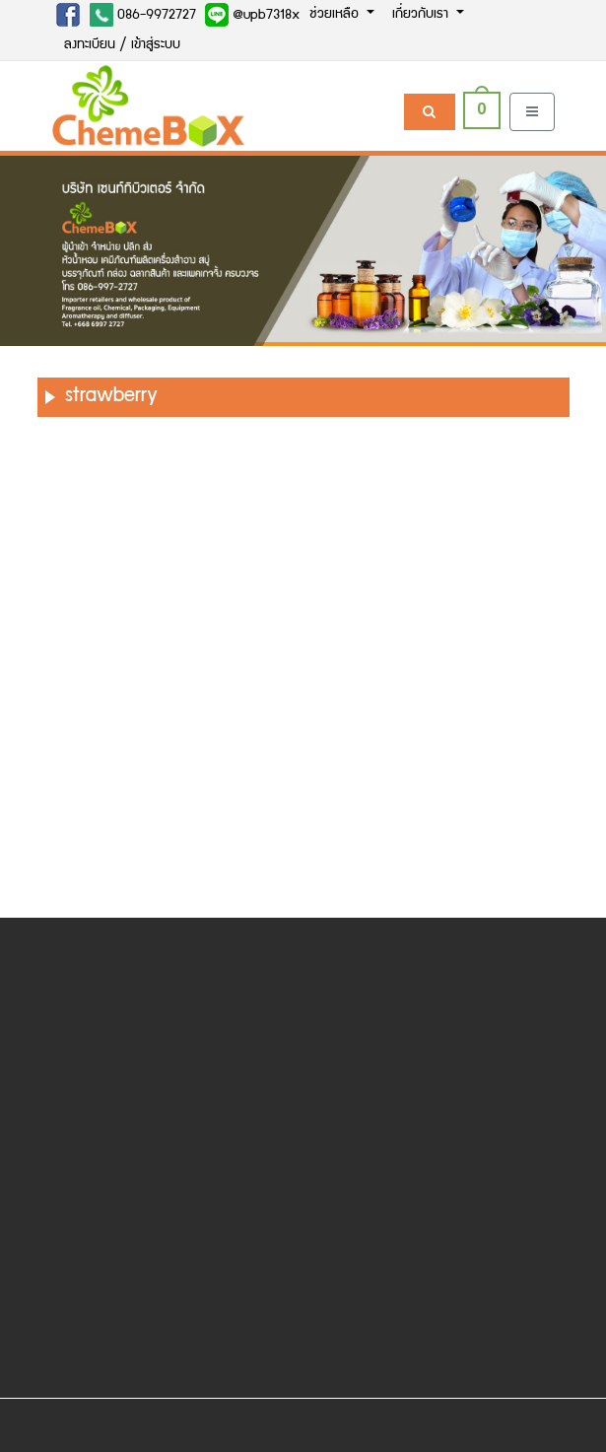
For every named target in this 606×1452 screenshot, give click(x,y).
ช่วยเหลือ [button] (336, 15)
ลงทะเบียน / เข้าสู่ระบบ (122, 45)
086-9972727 (143, 15)
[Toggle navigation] (532, 112)
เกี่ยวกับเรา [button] (422, 15)
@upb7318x (252, 15)
